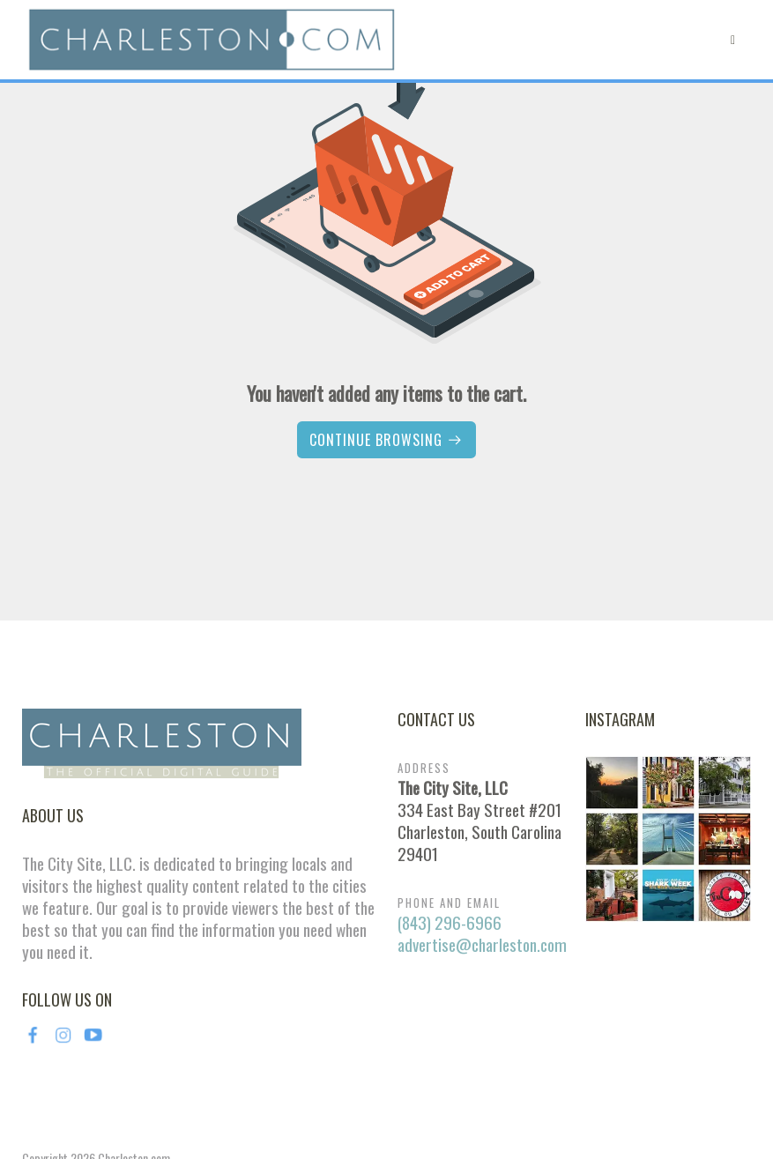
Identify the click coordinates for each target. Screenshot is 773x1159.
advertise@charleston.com (482, 839)
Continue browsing (386, 439)
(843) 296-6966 (450, 817)
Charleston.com (134, 1053)
